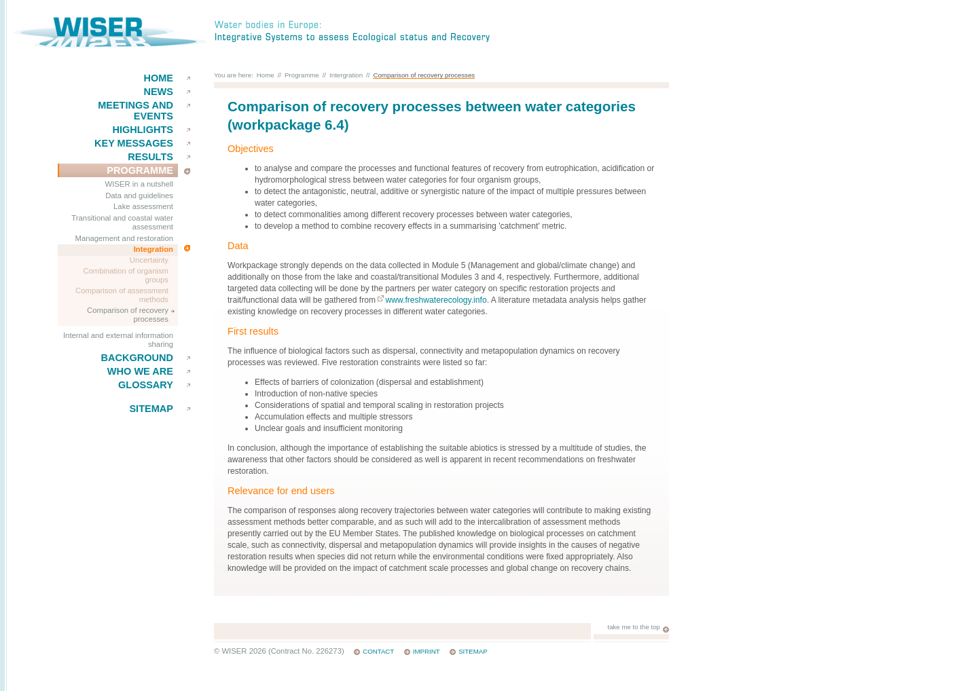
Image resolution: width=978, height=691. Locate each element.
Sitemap (151, 408)
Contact (378, 651)
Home (158, 78)
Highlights (142, 129)
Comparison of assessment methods (121, 295)
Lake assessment (143, 206)
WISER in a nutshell (139, 184)
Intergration (346, 75)
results (150, 156)
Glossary (145, 384)
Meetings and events (135, 111)
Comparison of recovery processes (127, 315)
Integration (153, 249)
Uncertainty (149, 260)
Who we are (140, 371)
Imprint (426, 651)
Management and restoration (124, 238)
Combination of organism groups (125, 275)
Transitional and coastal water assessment (122, 222)
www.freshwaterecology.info (435, 300)
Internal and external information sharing (118, 340)
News (158, 91)
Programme (140, 170)
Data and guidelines (139, 195)
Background (137, 357)
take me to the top (633, 627)
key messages (133, 143)
